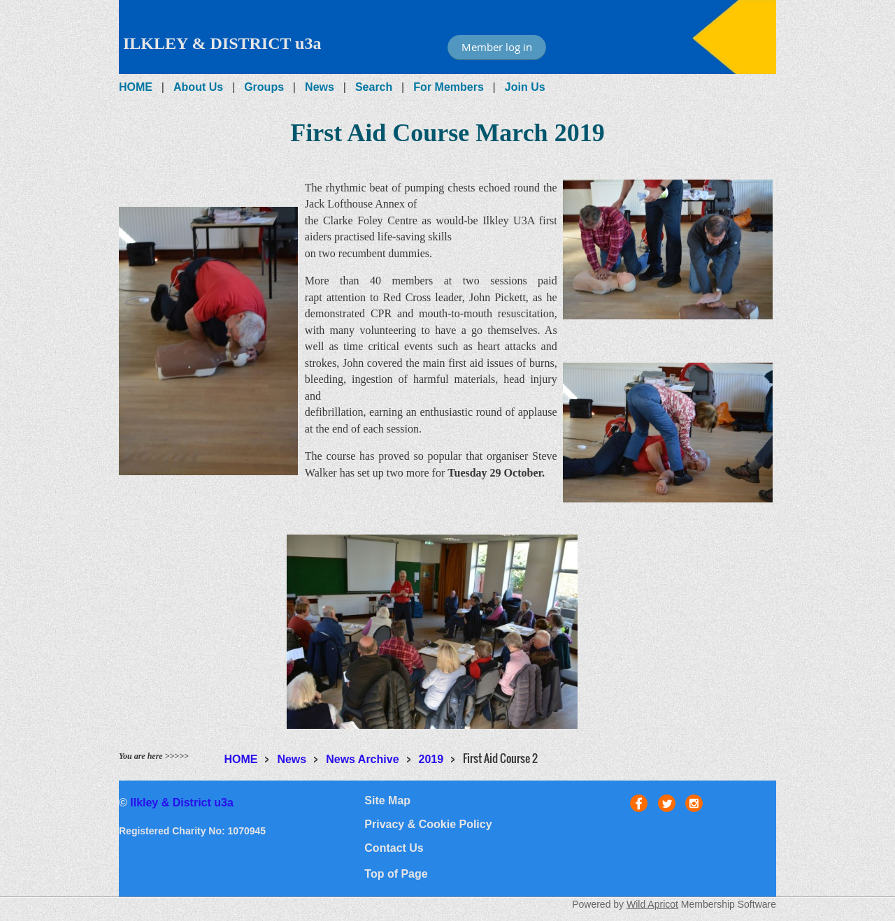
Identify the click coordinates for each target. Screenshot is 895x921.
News (319, 87)
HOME (135, 87)
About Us (198, 87)
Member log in (496, 47)
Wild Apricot (652, 904)
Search (373, 87)
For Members (448, 87)
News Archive (362, 759)
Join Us (525, 87)
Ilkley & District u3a (182, 802)
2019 (431, 759)
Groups (264, 87)
